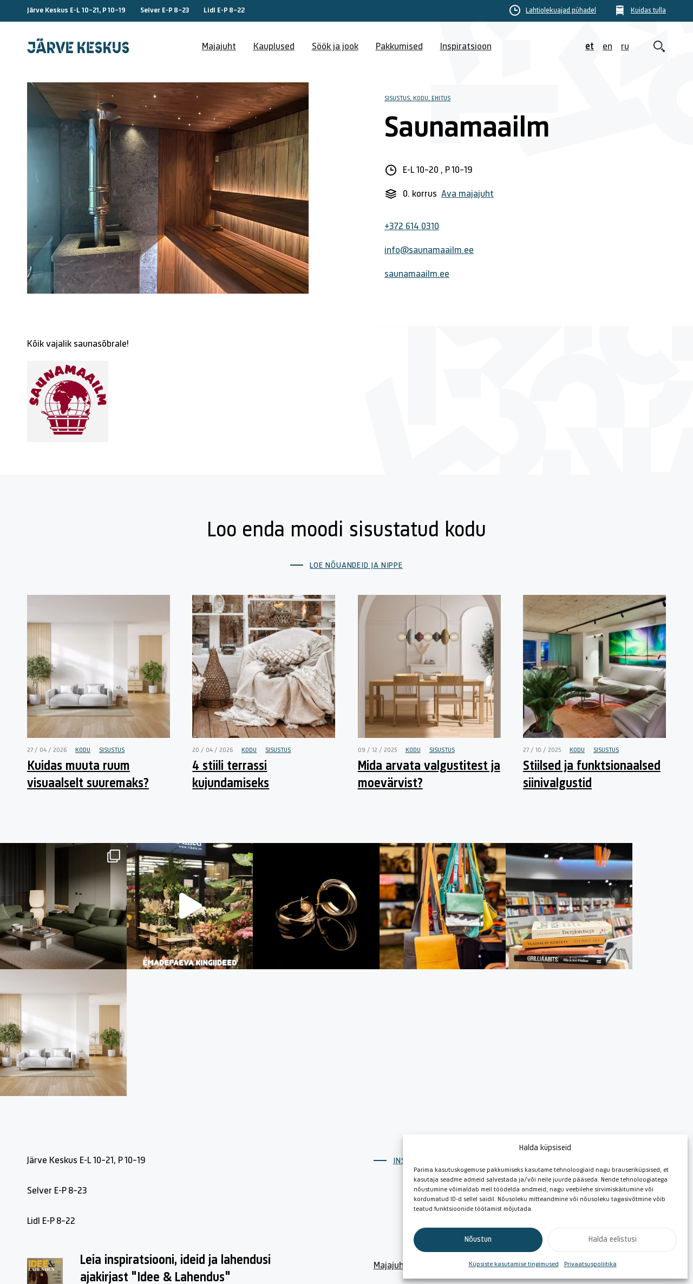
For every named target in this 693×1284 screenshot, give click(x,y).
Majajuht (219, 47)
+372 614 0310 (411, 227)
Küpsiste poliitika (608, 1129)
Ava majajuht (467, 194)
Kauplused (274, 47)
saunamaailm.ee (416, 274)
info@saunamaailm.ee (429, 250)
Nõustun (478, 1240)
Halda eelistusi (613, 1240)
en (607, 47)
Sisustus (112, 750)
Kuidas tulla (648, 10)
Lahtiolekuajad (402, 1154)
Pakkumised (399, 47)
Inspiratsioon (466, 47)
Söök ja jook (335, 47)
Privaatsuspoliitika (590, 1264)
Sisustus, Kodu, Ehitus (417, 98)
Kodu (82, 750)
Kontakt (490, 1129)
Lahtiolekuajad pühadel (561, 10)
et (589, 47)
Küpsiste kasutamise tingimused (514, 1264)
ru (625, 47)
